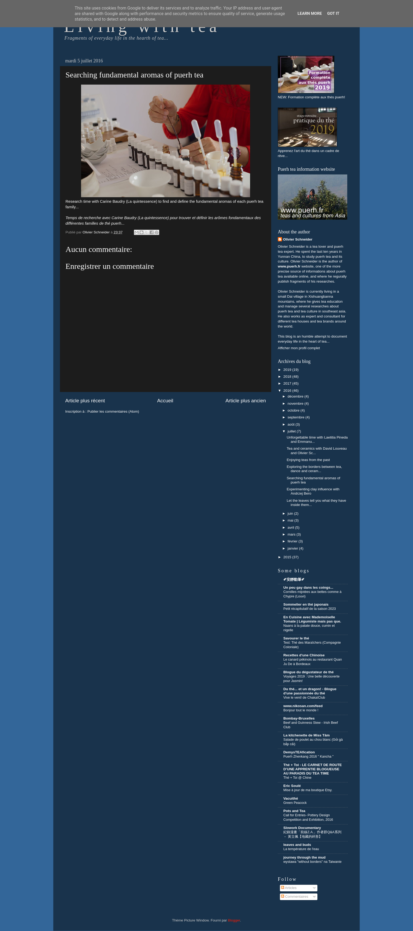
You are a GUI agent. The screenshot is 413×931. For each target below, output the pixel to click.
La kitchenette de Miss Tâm (306, 735)
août (291, 424)
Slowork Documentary (302, 828)
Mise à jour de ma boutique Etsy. (307, 790)
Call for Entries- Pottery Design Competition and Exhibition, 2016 (308, 817)
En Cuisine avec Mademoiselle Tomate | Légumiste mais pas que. (312, 619)
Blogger (234, 920)
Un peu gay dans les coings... (308, 587)
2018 (287, 377)
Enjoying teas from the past (308, 460)
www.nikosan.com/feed (303, 706)
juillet (292, 431)
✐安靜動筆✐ (293, 580)
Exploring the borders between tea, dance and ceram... (314, 469)
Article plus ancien (246, 400)
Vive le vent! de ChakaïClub (304, 697)
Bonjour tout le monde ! (300, 710)
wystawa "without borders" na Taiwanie (312, 862)
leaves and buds (297, 845)
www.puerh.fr (289, 266)
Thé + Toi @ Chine (297, 778)
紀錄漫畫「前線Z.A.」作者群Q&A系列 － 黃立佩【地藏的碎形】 (312, 834)
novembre (296, 403)
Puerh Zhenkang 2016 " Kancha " (308, 756)
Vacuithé (290, 798)
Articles (289, 888)
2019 (287, 370)
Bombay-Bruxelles (299, 718)
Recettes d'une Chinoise (304, 655)
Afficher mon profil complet (299, 348)
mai (291, 520)
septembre (297, 417)
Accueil (165, 400)
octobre (294, 410)
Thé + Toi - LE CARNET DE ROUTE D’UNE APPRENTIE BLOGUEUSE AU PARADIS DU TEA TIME (312, 769)
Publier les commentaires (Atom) (113, 411)
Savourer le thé (296, 638)
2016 (287, 391)
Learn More (310, 13)
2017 (287, 383)
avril (291, 527)
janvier (293, 548)
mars (292, 534)
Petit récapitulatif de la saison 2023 (309, 609)
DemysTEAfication (299, 752)
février (293, 541)
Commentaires (294, 896)
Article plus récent (85, 400)
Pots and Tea (294, 811)
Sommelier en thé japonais (305, 604)
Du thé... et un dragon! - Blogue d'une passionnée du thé (309, 691)
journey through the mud (304, 857)
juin (291, 513)
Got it (333, 13)
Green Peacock (295, 803)
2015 (287, 557)
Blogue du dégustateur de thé (308, 672)
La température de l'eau (301, 849)
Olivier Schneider (297, 239)
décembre (296, 396)
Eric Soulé (292, 786)
